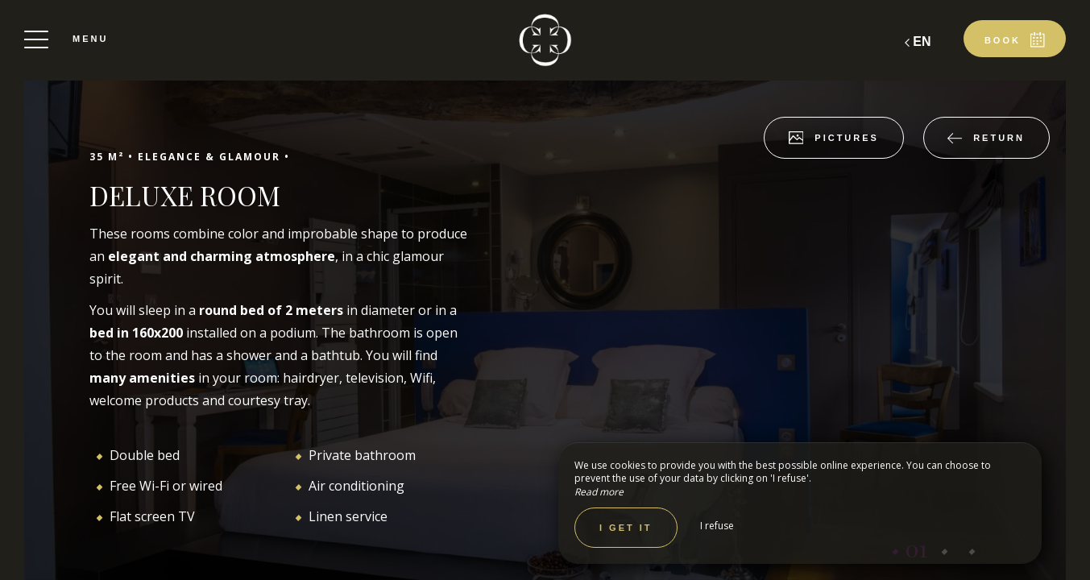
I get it (626, 527)
